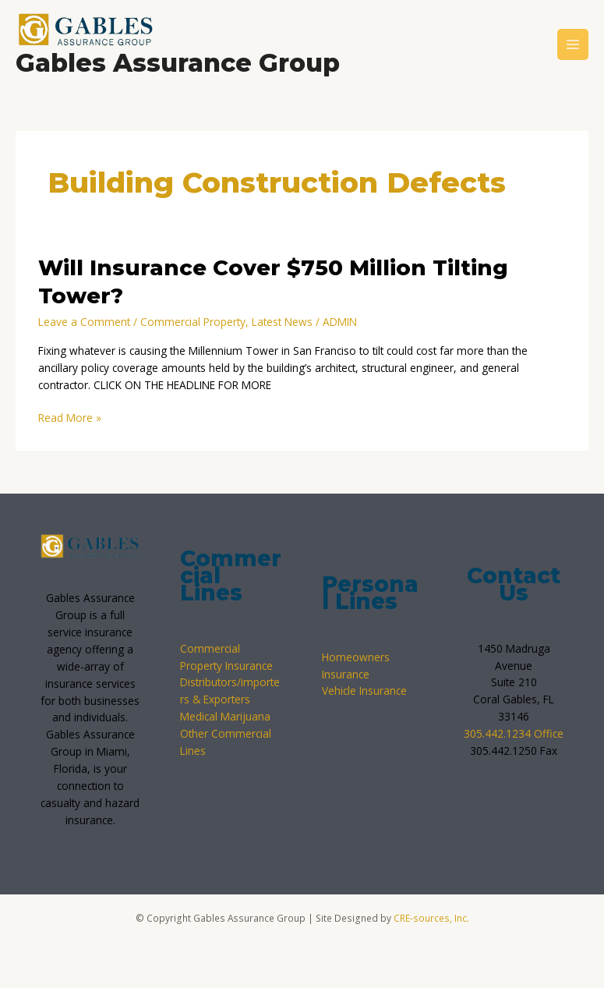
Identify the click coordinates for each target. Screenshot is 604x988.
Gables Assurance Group (178, 63)
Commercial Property (192, 321)
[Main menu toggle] (573, 45)
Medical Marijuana (225, 716)
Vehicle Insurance (364, 690)
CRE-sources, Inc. (431, 918)
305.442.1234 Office (513, 733)
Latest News (282, 321)
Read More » (69, 417)
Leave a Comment (84, 321)
